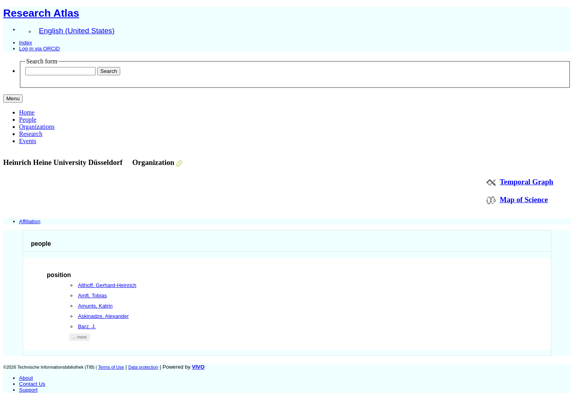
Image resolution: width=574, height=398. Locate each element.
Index (25, 43)
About (26, 378)
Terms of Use (111, 367)
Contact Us (32, 384)
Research (30, 133)
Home (27, 112)
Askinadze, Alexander (103, 316)
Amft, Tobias (92, 295)
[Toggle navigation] (13, 98)
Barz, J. (87, 326)
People (27, 119)
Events (27, 141)
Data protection (143, 367)
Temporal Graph (526, 182)
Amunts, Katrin (95, 306)
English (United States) (77, 31)
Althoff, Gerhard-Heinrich (107, 285)
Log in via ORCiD (39, 49)
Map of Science (524, 199)
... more (80, 337)
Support (28, 390)
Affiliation (29, 221)
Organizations (36, 126)
